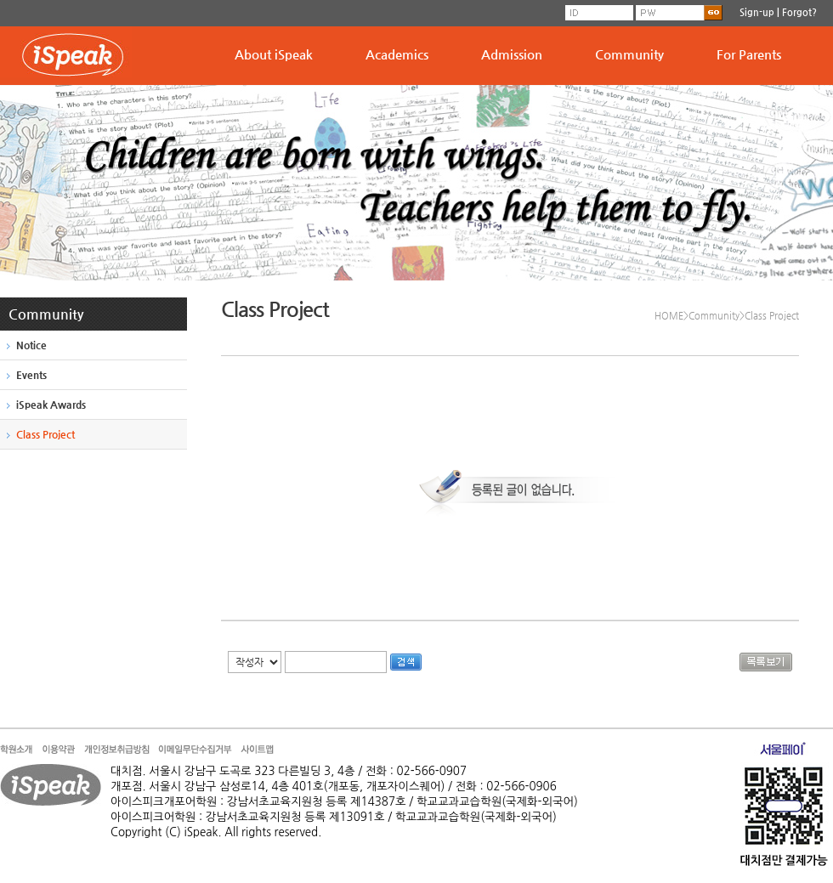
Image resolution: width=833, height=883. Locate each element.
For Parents (749, 54)
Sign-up (757, 12)
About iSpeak (274, 54)
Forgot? (799, 12)
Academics (397, 54)
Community (629, 54)
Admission (511, 54)
